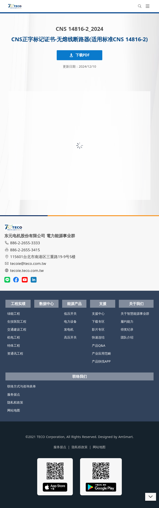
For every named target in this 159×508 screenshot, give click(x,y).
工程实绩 (18, 303)
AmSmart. (126, 437)
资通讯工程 (15, 353)
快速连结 (98, 337)
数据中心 (46, 303)
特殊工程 (13, 345)
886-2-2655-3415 (22, 249)
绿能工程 (13, 313)
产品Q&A (98, 345)
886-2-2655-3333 (22, 242)
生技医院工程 (16, 321)
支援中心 (98, 313)
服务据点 (13, 394)
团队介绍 (127, 337)
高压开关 (70, 337)
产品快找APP (101, 361)
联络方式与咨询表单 (21, 386)
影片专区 (98, 329)
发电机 (68, 329)
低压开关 (70, 313)
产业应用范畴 (101, 353)
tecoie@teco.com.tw (25, 263)
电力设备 (70, 321)
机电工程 (13, 337)
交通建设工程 (16, 329)
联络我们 (79, 376)
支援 (102, 303)
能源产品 (74, 303)
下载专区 (98, 321)
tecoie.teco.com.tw (24, 270)
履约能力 (127, 321)
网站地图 (13, 410)
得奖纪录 (127, 329)
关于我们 (136, 303)
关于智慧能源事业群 (135, 313)
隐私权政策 (15, 402)
